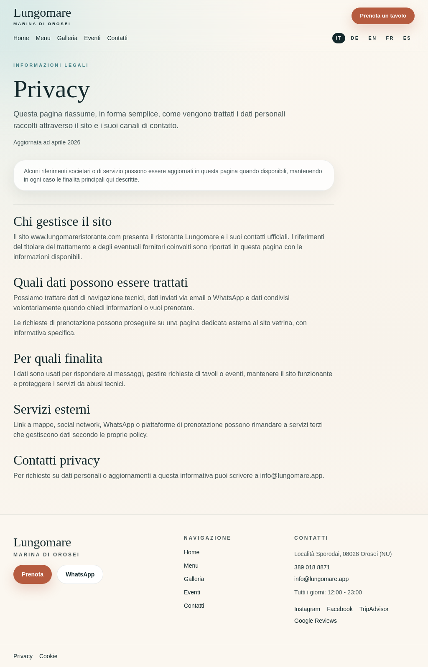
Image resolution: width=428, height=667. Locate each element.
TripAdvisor (374, 609)
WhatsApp (80, 574)
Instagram (307, 609)
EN (373, 37)
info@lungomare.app (321, 579)
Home (21, 38)
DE (355, 37)
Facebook (339, 609)
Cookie (48, 656)
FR (390, 37)
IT (338, 37)
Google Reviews (315, 620)
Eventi (92, 38)
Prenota (32, 574)
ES (407, 37)
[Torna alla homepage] (42, 16)
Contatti (117, 38)
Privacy (23, 656)
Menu (43, 38)
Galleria (67, 38)
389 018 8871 (312, 567)
